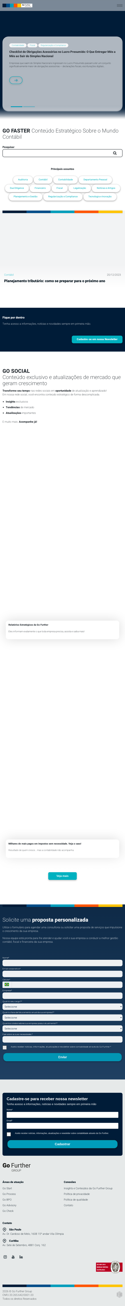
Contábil (9, 275)
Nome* (5, 957)
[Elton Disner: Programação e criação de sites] (119, 1295)
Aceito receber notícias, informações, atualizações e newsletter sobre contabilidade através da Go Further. (58, 1134)
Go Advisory (9, 1205)
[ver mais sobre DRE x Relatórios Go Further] (62, 535)
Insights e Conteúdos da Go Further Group (88, 1188)
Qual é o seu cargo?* (12, 1001)
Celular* (6, 979)
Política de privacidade (77, 1194)
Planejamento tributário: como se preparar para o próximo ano (54, 281)
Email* (9, 1120)
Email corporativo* (11, 968)
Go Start (7, 1188)
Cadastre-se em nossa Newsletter (97, 339)
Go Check (8, 1211)
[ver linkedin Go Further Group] (21, 1257)
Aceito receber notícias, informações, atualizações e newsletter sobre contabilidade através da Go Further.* (56, 1047)
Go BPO (7, 1200)
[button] (16, 106)
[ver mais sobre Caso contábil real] (62, 754)
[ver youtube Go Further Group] (13, 1257)
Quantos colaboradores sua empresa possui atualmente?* (30, 1023)
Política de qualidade (76, 1200)
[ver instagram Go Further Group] (5, 1257)
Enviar (62, 1057)
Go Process (9, 1194)
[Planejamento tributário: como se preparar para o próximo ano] (62, 247)
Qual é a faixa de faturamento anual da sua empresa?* (28, 1012)
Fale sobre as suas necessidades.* (17, 1034)
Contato (68, 1205)
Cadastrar (62, 1144)
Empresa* (7, 990)
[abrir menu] (120, 5)
